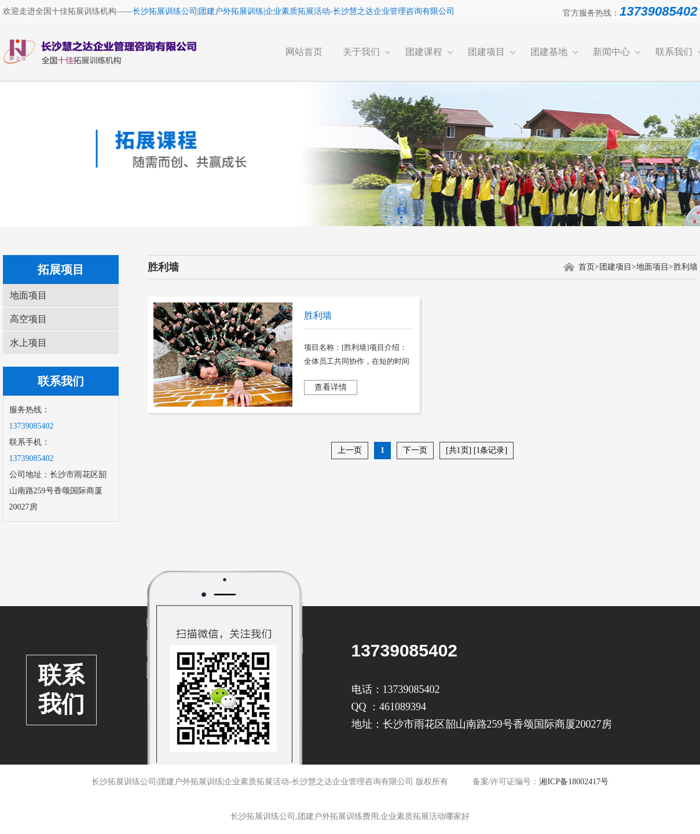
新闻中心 (611, 52)
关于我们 (361, 52)
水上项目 (28, 343)
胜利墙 (685, 267)
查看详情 (330, 387)
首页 (586, 267)
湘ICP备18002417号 (574, 781)
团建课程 (423, 52)
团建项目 (486, 52)
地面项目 (28, 295)
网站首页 (303, 52)
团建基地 (548, 52)
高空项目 (28, 319)
